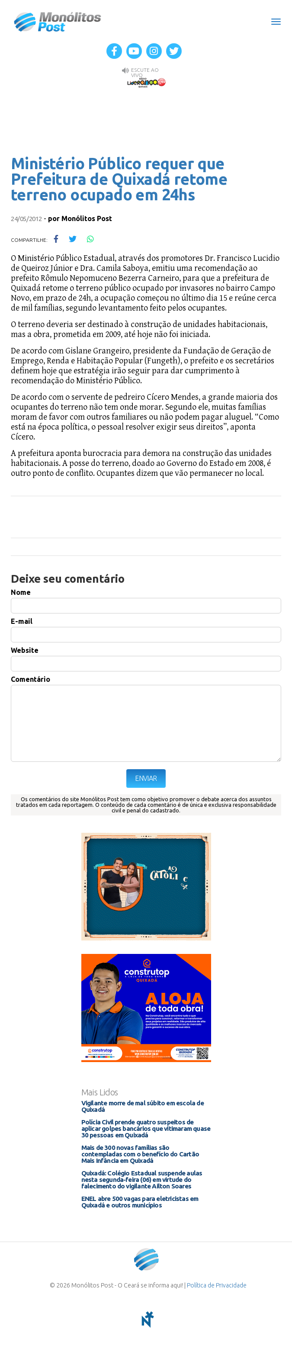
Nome (21, 592)
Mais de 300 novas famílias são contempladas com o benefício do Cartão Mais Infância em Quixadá (140, 1154)
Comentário (30, 679)
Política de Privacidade (217, 1285)
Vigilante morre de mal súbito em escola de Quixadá (142, 1106)
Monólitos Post (57, 22)
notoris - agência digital (146, 1319)
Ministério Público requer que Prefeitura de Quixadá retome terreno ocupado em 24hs (119, 178)
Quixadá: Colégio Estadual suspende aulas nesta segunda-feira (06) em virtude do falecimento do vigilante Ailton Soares (141, 1179)
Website (25, 650)
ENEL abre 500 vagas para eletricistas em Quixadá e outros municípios (140, 1202)
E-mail (21, 621)
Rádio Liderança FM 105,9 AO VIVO (146, 82)
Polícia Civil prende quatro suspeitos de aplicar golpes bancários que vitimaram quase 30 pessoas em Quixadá (146, 1128)
